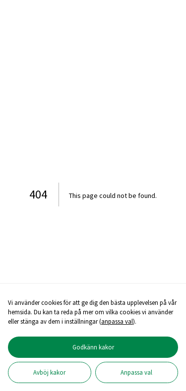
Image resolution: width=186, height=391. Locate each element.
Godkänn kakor (93, 347)
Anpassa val (136, 372)
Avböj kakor (49, 372)
